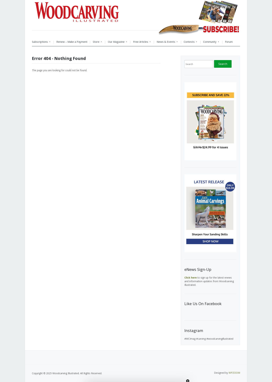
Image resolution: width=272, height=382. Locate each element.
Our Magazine (116, 43)
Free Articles (141, 43)
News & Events (166, 43)
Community (210, 43)
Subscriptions (41, 43)
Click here (190, 277)
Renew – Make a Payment (71, 41)
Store (96, 43)
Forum (229, 41)
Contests (189, 43)
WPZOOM (234, 372)
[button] (136, 377)
